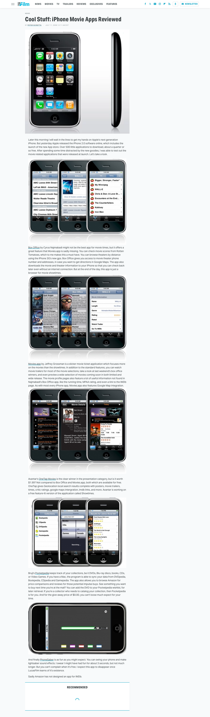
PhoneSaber (47, 659)
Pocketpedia (42, 573)
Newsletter (189, 4)
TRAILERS (68, 3)
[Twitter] (150, 4)
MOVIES (49, 3)
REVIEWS (81, 3)
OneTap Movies (47, 478)
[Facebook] (145, 4)
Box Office (34, 247)
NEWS (38, 3)
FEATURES (111, 3)
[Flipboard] (164, 4)
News (27, 13)
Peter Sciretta (35, 25)
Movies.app (34, 363)
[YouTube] (154, 4)
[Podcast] (175, 4)
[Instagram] (159, 4)
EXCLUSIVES (96, 3)
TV (58, 3)
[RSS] (169, 4)
